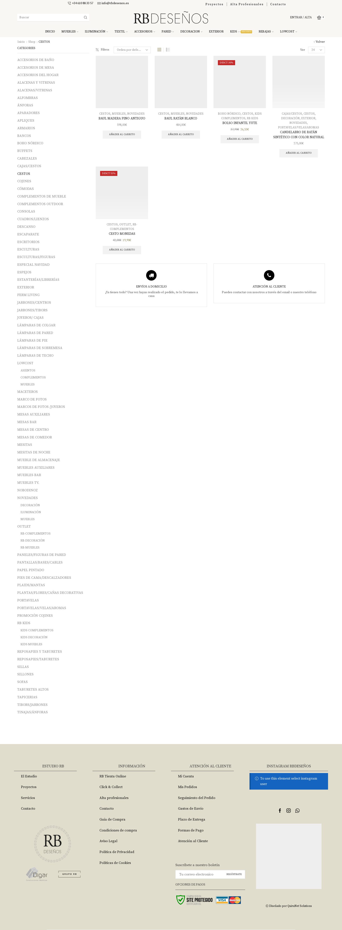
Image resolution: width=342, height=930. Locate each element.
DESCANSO (26, 227)
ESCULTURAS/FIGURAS (36, 257)
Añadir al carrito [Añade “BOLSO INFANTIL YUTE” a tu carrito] (240, 139)
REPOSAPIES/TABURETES (38, 659)
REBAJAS (266, 32)
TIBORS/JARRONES (32, 705)
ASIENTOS (28, 371)
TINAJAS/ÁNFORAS (32, 712)
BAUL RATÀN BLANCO (181, 118)
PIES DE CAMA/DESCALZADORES (44, 578)
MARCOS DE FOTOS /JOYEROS (41, 407)
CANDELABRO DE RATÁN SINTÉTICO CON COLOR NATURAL (298, 137)
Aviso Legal (108, 841)
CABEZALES (27, 158)
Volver (320, 42)
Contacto (278, 4)
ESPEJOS (24, 272)
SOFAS (22, 682)
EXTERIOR (216, 32)
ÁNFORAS (25, 105)
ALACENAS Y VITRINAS (36, 82)
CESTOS (104, 114)
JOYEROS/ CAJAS (30, 317)
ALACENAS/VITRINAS (34, 90)
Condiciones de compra (118, 830)
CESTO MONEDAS (122, 240)
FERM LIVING (28, 295)
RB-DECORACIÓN (33, 541)
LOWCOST (288, 32)
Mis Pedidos (187, 787)
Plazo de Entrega (191, 819)
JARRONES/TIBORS (32, 310)
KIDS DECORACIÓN (34, 637)
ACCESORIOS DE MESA (35, 67)
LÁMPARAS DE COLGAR (36, 325)
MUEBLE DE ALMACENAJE (38, 460)
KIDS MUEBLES (31, 644)
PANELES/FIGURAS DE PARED (41, 555)
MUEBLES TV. (28, 482)
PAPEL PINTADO (30, 570)
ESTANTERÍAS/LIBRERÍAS (38, 280)
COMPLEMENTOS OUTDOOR (40, 204)
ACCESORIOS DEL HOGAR (37, 75)
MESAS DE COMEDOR (34, 437)
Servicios (28, 798)
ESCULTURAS (28, 249)
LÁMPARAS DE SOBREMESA (39, 348)
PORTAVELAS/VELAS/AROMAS (298, 127)
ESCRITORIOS (28, 242)
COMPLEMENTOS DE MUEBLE (41, 196)
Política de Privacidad (116, 852)
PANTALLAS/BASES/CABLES (40, 562)
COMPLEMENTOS (33, 378)
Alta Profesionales (247, 4)
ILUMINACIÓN (96, 32)
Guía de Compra (112, 819)
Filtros (103, 50)
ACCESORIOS (144, 32)
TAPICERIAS (27, 697)
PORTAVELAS (28, 600)
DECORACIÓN (290, 118)
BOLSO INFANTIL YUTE (240, 123)
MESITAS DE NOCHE (33, 452)
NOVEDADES (136, 114)
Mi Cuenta (186, 776)
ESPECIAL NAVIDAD (33, 264)
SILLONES (25, 674)
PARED (168, 32)
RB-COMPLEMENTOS (36, 534)
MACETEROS (27, 392)
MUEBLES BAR (29, 475)
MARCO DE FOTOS (32, 399)
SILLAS (23, 667)
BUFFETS (24, 151)
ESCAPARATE (28, 234)
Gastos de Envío (190, 808)
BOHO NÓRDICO (229, 114)
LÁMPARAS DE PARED (35, 333)
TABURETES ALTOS (33, 689)
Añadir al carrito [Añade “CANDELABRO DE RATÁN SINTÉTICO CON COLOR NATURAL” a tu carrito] (299, 159)
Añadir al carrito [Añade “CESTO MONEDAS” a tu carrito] (122, 256)
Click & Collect (111, 787)
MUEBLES (70, 32)
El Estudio (29, 776)
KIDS (241, 32)
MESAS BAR (26, 422)
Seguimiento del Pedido (196, 798)
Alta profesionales (113, 798)
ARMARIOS (26, 128)
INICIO (50, 32)
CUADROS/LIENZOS (33, 219)
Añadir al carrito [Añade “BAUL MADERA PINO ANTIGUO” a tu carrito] (122, 134)
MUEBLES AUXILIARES (36, 467)
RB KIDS (253, 118)
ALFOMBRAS (27, 98)
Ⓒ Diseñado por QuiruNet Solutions (289, 906)
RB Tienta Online (112, 776)
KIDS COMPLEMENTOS (37, 630)
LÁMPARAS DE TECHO (35, 355)
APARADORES (28, 113)
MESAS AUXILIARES (33, 414)
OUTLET (125, 231)
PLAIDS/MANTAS (31, 585)
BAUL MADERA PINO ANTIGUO (122, 118)
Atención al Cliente (193, 841)
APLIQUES (25, 120)
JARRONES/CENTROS (34, 302)
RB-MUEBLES (30, 548)
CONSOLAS (26, 211)
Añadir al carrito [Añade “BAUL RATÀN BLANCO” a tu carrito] (181, 134)
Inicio (21, 42)
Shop (32, 42)
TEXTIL (121, 32)
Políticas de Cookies (115, 863)
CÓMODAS (25, 189)
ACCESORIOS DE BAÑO (35, 60)
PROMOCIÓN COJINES (35, 615)
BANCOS (24, 136)
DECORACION (191, 32)
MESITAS (24, 445)
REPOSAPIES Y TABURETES (39, 651)
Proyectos (214, 4)
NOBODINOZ (27, 490)
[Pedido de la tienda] (132, 50)
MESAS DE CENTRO (33, 430)
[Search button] (85, 17)
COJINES (24, 181)
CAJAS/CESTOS (291, 114)
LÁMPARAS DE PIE (32, 340)
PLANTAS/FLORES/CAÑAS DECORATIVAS (50, 593)
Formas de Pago (190, 830)
